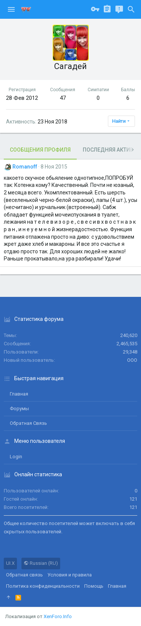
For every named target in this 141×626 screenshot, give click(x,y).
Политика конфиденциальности (43, 586)
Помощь (93, 586)
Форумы (19, 408)
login (16, 456)
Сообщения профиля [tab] (40, 150)
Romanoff (24, 167)
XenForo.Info (58, 616)
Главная (19, 394)
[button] (11, 9)
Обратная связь (28, 423)
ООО (132, 360)
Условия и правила (69, 575)
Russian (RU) (41, 563)
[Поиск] (131, 9)
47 (63, 98)
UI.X (10, 563)
